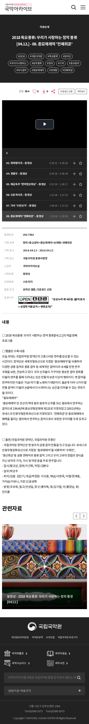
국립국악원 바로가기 (68, 637)
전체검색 (73, 7)
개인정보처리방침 (20, 637)
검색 (78, 677)
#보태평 (53, 70)
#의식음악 (21, 70)
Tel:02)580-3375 (34, 711)
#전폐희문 (68, 70)
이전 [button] (76, 516)
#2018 (21, 56)
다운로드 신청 (66, 91)
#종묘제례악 (38, 70)
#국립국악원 (36, 56)
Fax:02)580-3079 (55, 711)
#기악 (61, 63)
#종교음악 (74, 63)
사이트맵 (50, 637)
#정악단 (67, 56)
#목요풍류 (53, 56)
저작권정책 (37, 637)
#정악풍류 (37, 63)
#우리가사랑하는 (18, 63)
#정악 (50, 63)
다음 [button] (83, 516)
